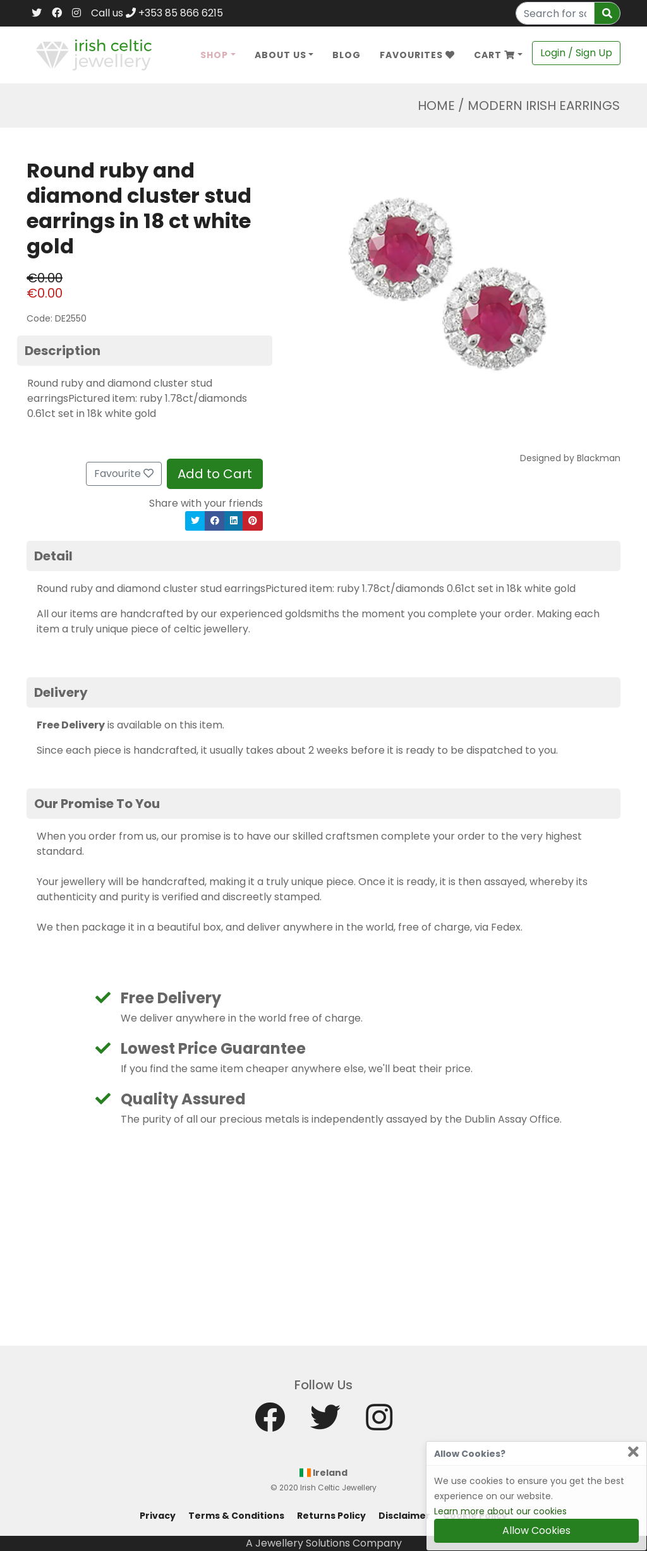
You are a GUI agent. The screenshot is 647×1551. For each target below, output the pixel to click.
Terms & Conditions (236, 1515)
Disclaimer (404, 1515)
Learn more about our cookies (500, 1511)
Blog (346, 55)
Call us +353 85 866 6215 (157, 13)
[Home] (94, 54)
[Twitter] (37, 13)
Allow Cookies (536, 1530)
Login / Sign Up (576, 52)
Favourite (124, 473)
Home (436, 105)
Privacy (158, 1515)
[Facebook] (57, 13)
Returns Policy (331, 1515)
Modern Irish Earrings (544, 105)
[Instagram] (76, 13)
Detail (53, 556)
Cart (494, 55)
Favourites (417, 55)
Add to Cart (215, 474)
